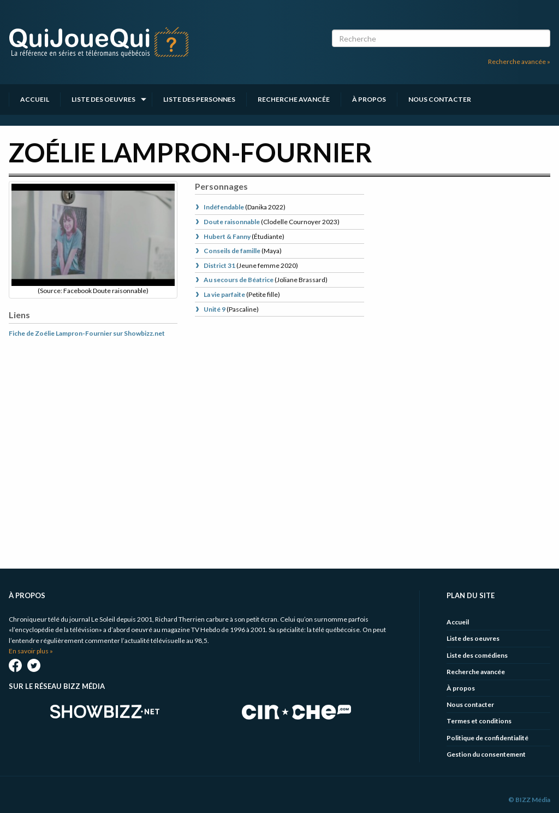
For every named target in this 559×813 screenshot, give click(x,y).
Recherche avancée (294, 99)
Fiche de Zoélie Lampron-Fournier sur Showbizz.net (87, 333)
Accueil (34, 99)
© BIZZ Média (529, 800)
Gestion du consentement (486, 754)
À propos (369, 99)
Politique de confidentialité (487, 738)
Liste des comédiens (477, 655)
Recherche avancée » (519, 61)
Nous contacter (439, 99)
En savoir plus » (31, 651)
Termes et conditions (479, 721)
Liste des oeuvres (103, 99)
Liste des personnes (199, 99)
